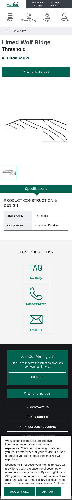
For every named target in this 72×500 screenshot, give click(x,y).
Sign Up (37, 377)
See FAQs (36, 270)
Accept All (19, 491)
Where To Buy (37, 393)
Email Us (36, 322)
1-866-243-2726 (36, 296)
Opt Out (48, 491)
